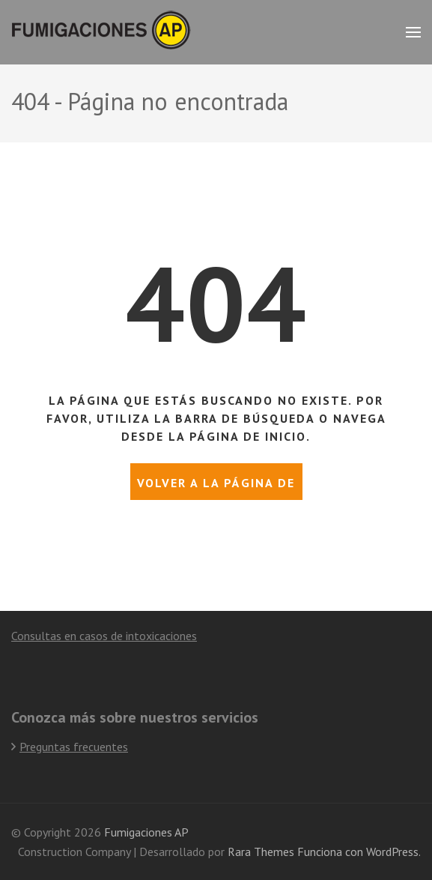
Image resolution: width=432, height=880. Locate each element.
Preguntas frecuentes (73, 746)
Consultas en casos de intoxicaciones (104, 635)
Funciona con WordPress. (359, 851)
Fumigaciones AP (146, 832)
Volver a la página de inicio (216, 487)
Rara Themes (261, 851)
